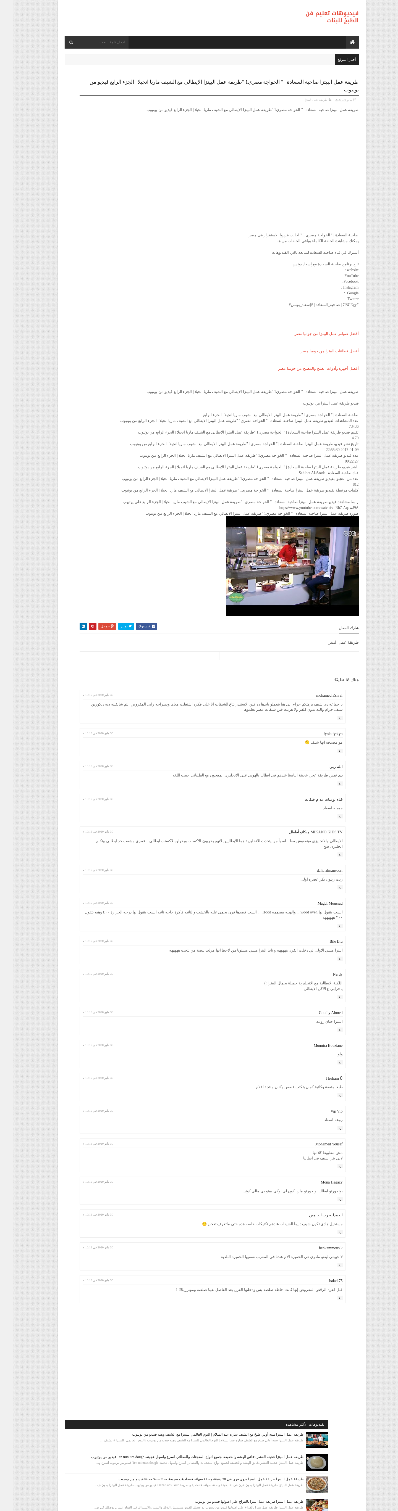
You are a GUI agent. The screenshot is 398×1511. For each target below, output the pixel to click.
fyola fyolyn (320, 801)
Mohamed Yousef (316, 1212)
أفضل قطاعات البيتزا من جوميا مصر (317, 355)
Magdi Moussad (317, 971)
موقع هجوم (266, 1503)
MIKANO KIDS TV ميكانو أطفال (303, 900)
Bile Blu (323, 1009)
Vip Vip (324, 1179)
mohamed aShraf (316, 758)
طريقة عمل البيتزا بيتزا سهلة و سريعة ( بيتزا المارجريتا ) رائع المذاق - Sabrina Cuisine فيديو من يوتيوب (86, 441)
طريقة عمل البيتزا (303, 98)
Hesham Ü (321, 1146)
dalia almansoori (317, 938)
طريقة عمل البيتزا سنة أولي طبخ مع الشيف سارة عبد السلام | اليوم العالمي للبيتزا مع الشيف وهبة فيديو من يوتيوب (86, 111)
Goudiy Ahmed (318, 1080)
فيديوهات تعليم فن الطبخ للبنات (319, 17)
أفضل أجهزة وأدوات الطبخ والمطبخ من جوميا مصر (305, 373)
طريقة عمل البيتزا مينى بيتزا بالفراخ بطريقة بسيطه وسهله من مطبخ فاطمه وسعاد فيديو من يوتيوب (86, 300)
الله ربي (323, 834)
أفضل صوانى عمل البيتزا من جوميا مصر (314, 338)
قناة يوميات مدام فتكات (311, 867)
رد (327, 785)
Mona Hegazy (319, 1250)
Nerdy (325, 1042)
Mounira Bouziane (315, 1113)
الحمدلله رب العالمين (313, 1283)
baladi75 (323, 1349)
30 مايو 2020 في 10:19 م (168, 757)
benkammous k (318, 1316)
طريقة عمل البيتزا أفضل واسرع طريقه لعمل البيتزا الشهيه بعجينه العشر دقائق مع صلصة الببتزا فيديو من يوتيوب (84, 264)
